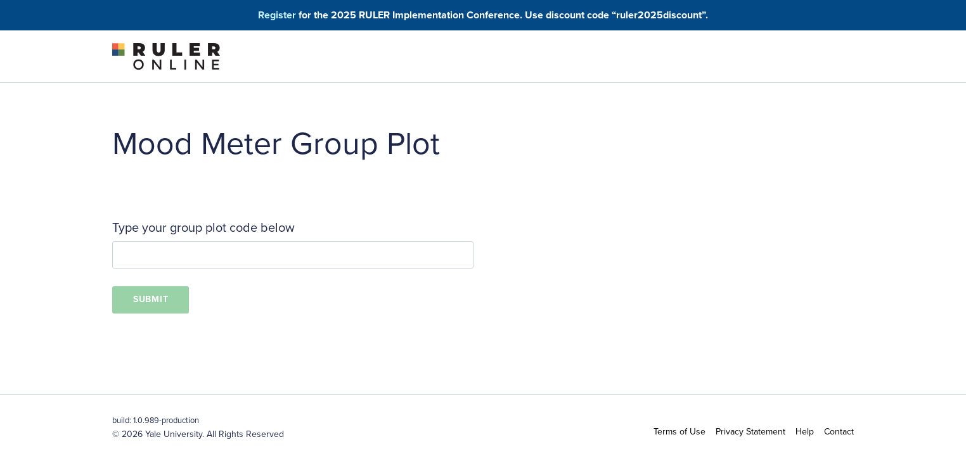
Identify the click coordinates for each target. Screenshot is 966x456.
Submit (150, 299)
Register (277, 15)
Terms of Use (679, 432)
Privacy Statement (750, 432)
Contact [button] (839, 432)
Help (804, 432)
